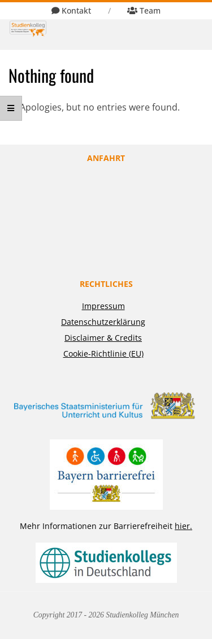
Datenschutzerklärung (103, 321)
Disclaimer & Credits (103, 337)
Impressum (103, 306)
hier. (183, 525)
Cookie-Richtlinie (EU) (103, 353)
